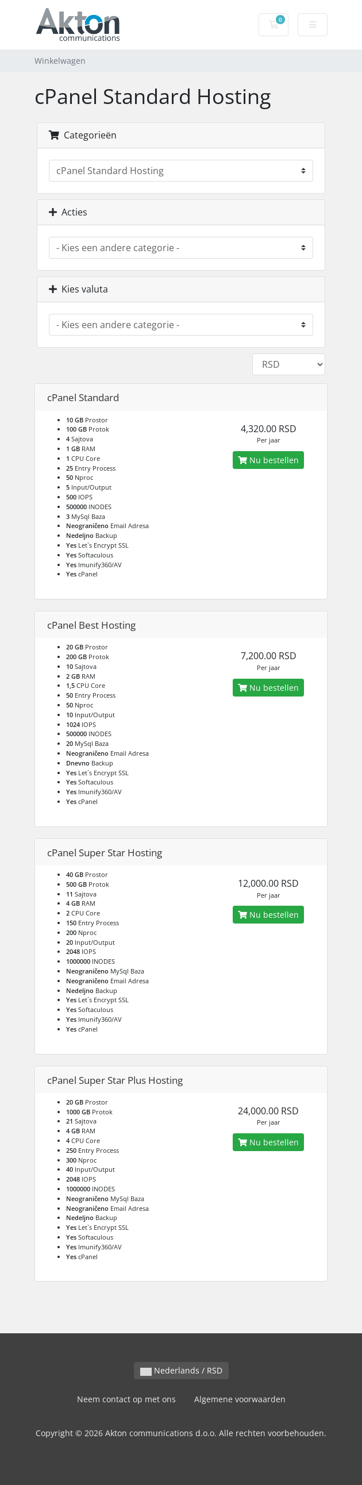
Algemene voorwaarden (240, 1399)
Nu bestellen (268, 460)
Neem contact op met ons (126, 1399)
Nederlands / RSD (181, 1370)
